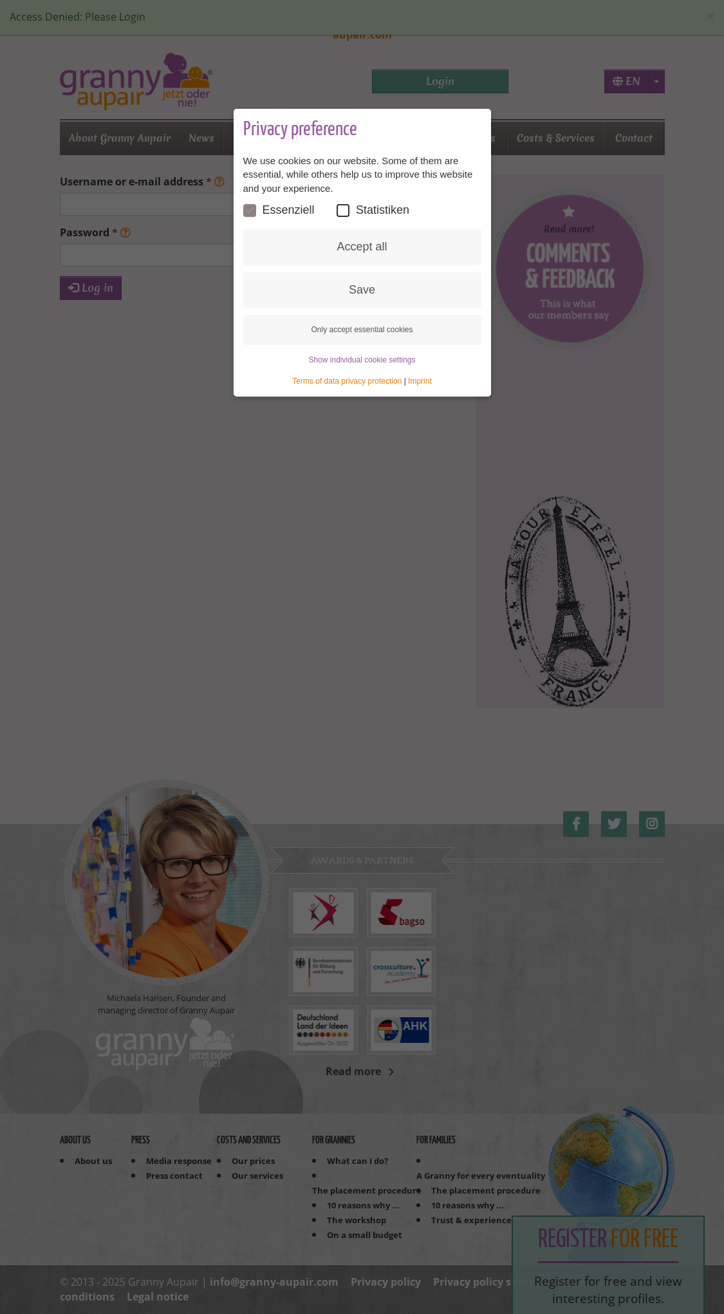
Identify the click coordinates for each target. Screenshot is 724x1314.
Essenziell (279, 210)
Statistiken (373, 210)
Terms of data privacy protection (347, 381)
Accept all (362, 246)
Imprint (420, 381)
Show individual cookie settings (361, 359)
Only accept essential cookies (362, 329)
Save (362, 289)
